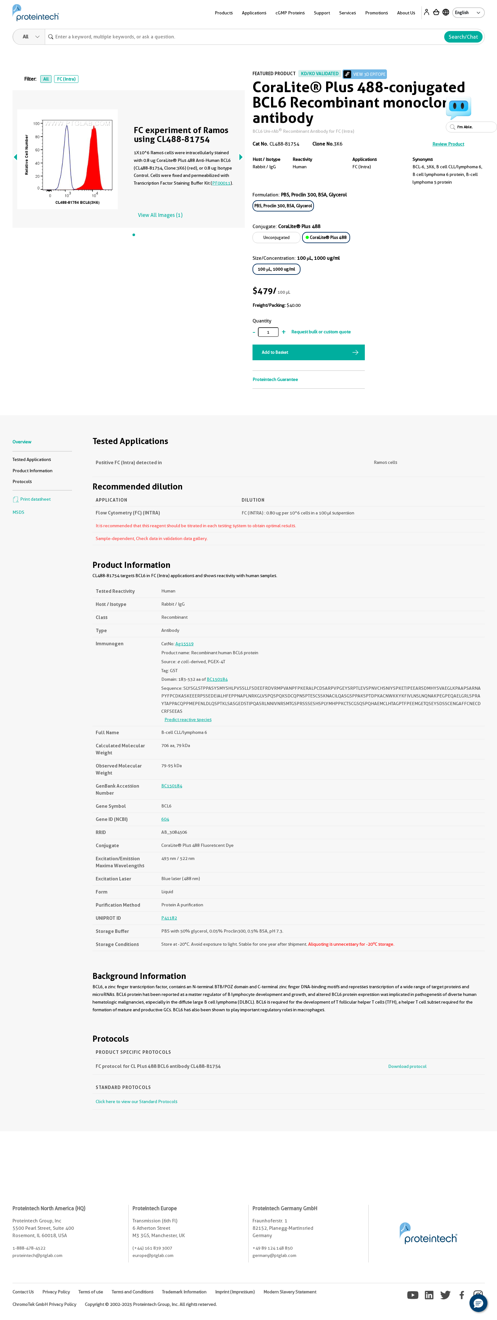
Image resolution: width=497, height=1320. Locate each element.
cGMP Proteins (290, 12)
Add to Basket (275, 352)
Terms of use (90, 1291)
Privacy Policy (56, 1291)
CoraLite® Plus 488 (326, 237)
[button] (478, 1303)
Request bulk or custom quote (321, 331)
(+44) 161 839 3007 (152, 1248)
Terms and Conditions (132, 1291)
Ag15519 (184, 643)
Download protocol (407, 1066)
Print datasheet (31, 499)
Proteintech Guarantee (275, 379)
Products (224, 12)
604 (165, 819)
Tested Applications (31, 459)
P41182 (169, 917)
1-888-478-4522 (28, 1248)
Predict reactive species (188, 719)
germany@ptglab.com (274, 1255)
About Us (406, 12)
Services (347, 12)
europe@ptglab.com (152, 1255)
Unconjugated (276, 237)
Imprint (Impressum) (235, 1291)
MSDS (18, 512)
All (46, 79)
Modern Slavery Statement (289, 1291)
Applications (254, 12)
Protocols (22, 481)
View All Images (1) (160, 215)
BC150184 (217, 679)
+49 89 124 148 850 (273, 1248)
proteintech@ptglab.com (37, 1255)
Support (322, 12)
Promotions (376, 12)
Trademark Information (184, 1291)
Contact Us (23, 1291)
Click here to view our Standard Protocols (136, 1101)
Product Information (32, 470)
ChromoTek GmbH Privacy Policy (44, 1304)
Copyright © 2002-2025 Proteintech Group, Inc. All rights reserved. (151, 1304)
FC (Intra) (66, 79)
